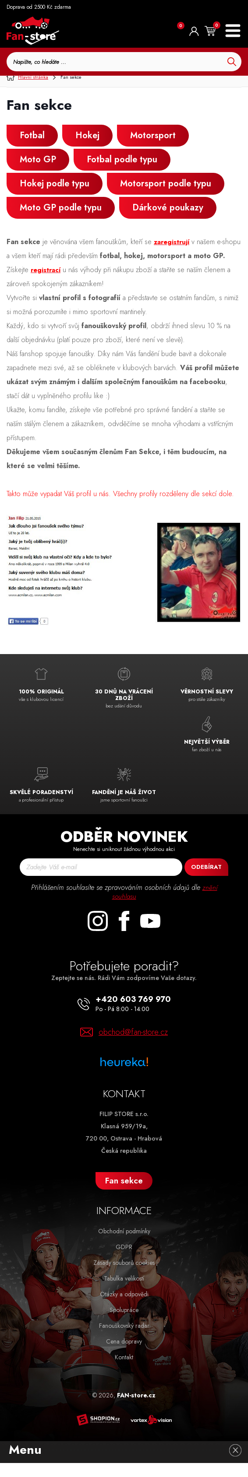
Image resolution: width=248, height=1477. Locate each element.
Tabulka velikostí (124, 1292)
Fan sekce (124, 1194)
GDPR (124, 1260)
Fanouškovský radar (124, 1339)
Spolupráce (124, 1324)
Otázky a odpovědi (124, 1308)
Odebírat (206, 881)
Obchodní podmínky (124, 1245)
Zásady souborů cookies (124, 1276)
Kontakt (124, 1371)
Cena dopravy (124, 1355)
